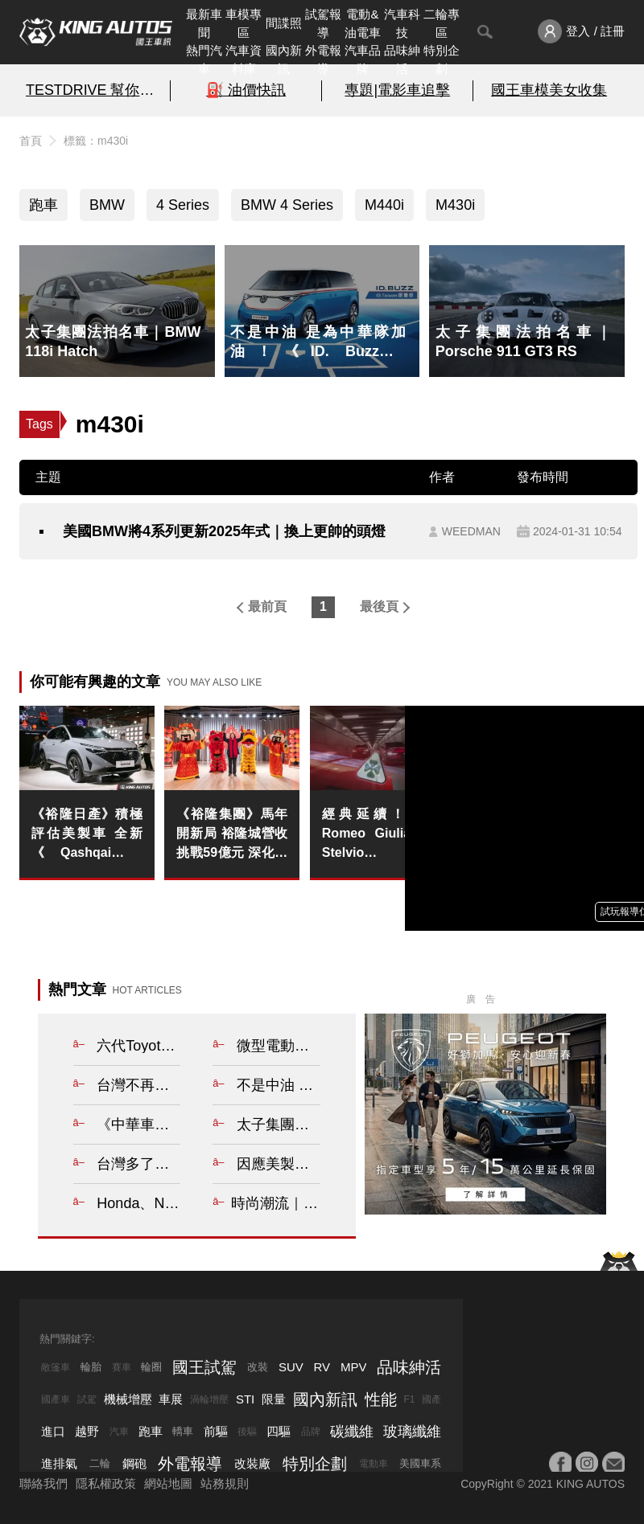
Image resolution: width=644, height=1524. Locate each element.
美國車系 (420, 1463)
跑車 (43, 205)
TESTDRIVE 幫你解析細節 (94, 90)
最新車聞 (204, 23)
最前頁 (267, 606)
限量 (274, 1399)
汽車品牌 (363, 59)
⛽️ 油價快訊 (246, 90)
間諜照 (284, 23)
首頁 (30, 140)
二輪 (99, 1463)
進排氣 (59, 1463)
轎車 (182, 1431)
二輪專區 (441, 23)
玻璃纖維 (412, 1432)
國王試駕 (204, 1367)
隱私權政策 (106, 1483)
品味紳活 (402, 59)
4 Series (182, 205)
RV (322, 1367)
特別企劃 (441, 59)
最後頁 (379, 606)
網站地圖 (168, 1483)
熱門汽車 (204, 59)
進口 (53, 1431)
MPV (354, 1367)
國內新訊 (284, 59)
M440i (384, 205)
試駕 (87, 1399)
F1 (409, 1399)
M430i (455, 205)
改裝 (257, 1367)
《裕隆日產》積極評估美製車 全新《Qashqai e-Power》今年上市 (86, 834)
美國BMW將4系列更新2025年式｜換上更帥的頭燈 (224, 531)
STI (245, 1399)
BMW (107, 205)
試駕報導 (323, 23)
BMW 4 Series (287, 205)
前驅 (216, 1431)
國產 (431, 1399)
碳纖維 (352, 1432)
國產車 (55, 1399)
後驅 (247, 1431)
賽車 (121, 1367)
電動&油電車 (363, 23)
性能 (381, 1399)
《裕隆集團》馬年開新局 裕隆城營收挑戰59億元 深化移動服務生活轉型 (231, 834)
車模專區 (243, 23)
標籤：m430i (96, 140)
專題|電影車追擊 (397, 90)
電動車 (373, 1463)
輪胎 (90, 1367)
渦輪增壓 (209, 1399)
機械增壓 (128, 1399)
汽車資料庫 (243, 59)
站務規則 (224, 1483)
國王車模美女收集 (549, 90)
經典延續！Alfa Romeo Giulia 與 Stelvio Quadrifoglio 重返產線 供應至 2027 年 (377, 834)
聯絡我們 (43, 1483)
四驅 (278, 1431)
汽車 (119, 1431)
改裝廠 (252, 1463)
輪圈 (151, 1367)
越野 (87, 1431)
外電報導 (323, 59)
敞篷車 (55, 1367)
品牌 (310, 1431)
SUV (291, 1367)
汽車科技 (402, 23)
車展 (171, 1399)
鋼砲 (134, 1463)
